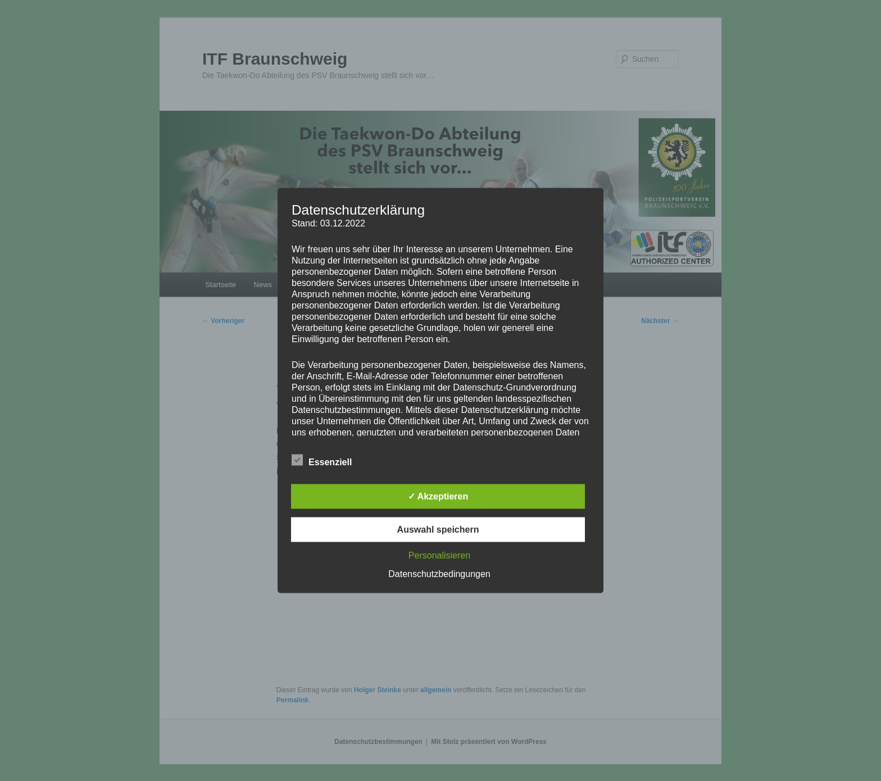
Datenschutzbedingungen (439, 574)
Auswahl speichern (438, 529)
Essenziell (322, 461)
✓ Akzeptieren (438, 496)
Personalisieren (439, 555)
